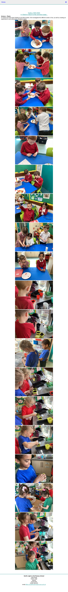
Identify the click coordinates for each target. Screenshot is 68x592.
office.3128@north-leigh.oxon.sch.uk (36, 584)
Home (3, 2)
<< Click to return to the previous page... (34, 14)
